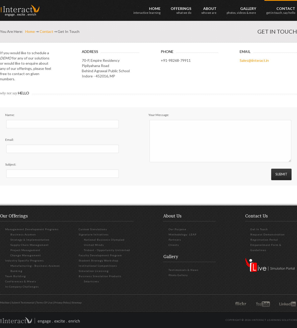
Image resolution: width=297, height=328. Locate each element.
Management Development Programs (32, 229)
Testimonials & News (184, 269)
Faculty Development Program (100, 255)
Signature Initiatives (94, 234)
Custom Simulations (93, 229)
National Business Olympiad (104, 239)
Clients (174, 244)
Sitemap (77, 302)
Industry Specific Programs (24, 260)
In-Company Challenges (22, 286)
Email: (9, 140)
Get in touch (259, 229)
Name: (10, 115)
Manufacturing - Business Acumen (35, 265)
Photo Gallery (178, 275)
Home (146, 10)
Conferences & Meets (20, 281)
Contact (280, 10)
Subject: (10, 164)
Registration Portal (264, 239)
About (208, 10)
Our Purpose (177, 229)
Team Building (15, 276)
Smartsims (91, 281)
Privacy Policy (62, 302)
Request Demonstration (267, 234)
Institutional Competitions (98, 265)
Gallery (241, 10)
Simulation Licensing (94, 270)
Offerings (181, 10)
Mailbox (5, 302)
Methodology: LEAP (182, 234)
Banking (16, 270)
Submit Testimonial (22, 302)
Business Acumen (23, 234)
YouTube (263, 304)
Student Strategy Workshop (98, 260)
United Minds (94, 244)
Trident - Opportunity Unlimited (107, 250)
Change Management (25, 255)
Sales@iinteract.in (254, 60)
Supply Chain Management (29, 244)
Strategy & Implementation (29, 239)
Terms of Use (44, 302)
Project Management (25, 250)
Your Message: (158, 115)
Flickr (241, 304)
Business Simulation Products (100, 276)
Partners (175, 239)
